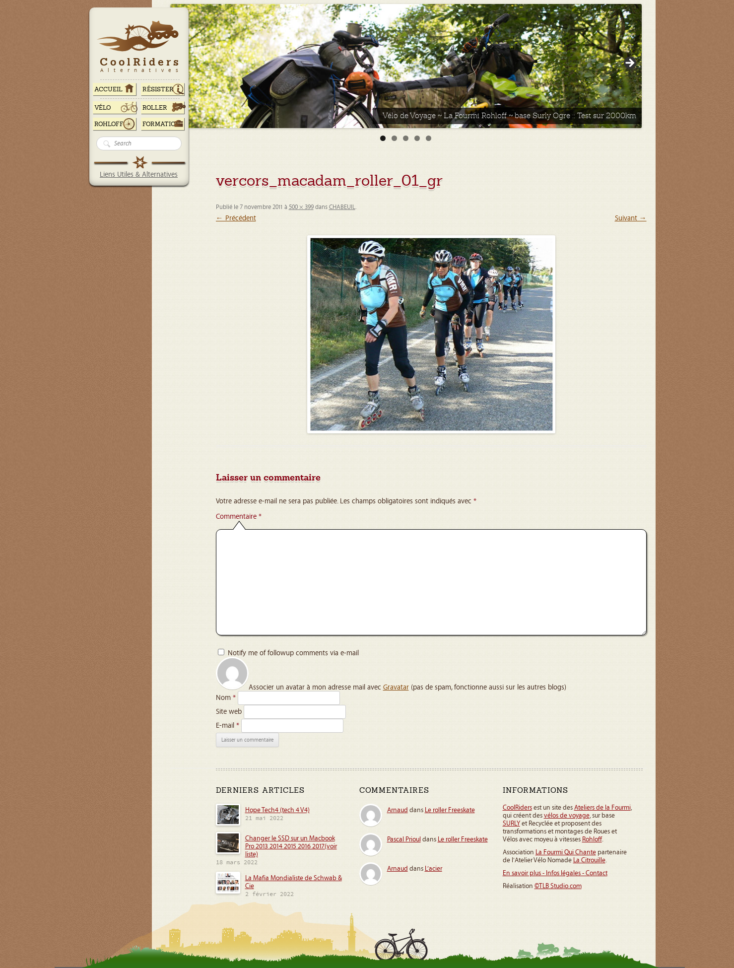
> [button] (629, 63)
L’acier (433, 868)
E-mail (227, 725)
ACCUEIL (108, 89)
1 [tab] (383, 138)
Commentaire (239, 516)
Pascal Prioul (404, 839)
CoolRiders (517, 807)
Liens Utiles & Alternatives (139, 174)
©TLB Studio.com (558, 886)
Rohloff (109, 124)
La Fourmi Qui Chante (565, 852)
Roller (154, 108)
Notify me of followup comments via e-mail (293, 653)
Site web (229, 711)
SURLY (511, 823)
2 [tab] (394, 138)
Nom (226, 697)
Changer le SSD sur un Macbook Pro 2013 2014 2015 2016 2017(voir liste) (291, 846)
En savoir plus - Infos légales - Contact (555, 873)
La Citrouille (589, 860)
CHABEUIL (342, 207)
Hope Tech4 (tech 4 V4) (277, 810)
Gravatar (396, 687)
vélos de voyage (567, 815)
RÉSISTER (158, 89)
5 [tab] (428, 138)
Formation (161, 124)
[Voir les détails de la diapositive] (406, 66)
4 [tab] (417, 138)
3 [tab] (405, 138)
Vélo (102, 108)
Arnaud (397, 810)
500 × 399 (301, 207)
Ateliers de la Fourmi (602, 807)
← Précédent (236, 218)
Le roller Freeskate (450, 810)
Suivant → (631, 218)
